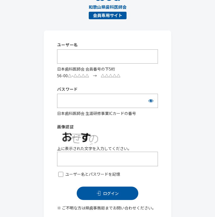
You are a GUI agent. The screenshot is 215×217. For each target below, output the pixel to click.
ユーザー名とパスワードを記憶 (92, 174)
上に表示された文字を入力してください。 (94, 148)
